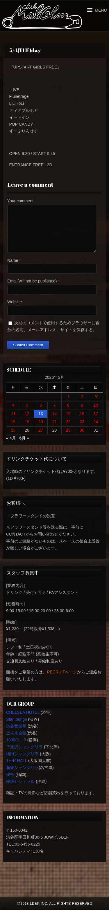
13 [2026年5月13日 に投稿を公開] (40, 413)
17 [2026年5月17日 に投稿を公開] (96, 413)
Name (12, 260)
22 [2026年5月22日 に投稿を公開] (68, 421)
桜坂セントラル (20, 781)
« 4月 (11, 438)
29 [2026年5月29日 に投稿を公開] (68, 430)
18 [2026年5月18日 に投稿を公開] (13, 421)
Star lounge (16, 719)
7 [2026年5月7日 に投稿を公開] (54, 405)
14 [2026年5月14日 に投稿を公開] (54, 413)
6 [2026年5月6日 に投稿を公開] (41, 405)
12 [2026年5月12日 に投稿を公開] (27, 413)
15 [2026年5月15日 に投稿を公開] (68, 413)
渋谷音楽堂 (16, 726)
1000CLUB (16, 740)
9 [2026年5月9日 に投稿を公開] (82, 405)
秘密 (10, 774)
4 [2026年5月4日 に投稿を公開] (13, 405)
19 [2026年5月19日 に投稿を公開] (27, 421)
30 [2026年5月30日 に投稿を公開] (82, 430)
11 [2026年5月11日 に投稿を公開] (13, 413)
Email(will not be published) (32, 281)
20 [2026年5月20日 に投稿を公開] (40, 421)
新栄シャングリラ (22, 767)
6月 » (24, 438)
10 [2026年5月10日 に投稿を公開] (96, 405)
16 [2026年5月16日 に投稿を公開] (82, 413)
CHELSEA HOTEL (23, 712)
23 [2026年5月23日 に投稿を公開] (82, 421)
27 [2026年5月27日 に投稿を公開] (40, 430)
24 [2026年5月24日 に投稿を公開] (96, 421)
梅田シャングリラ (22, 754)
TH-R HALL (16, 760)
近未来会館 (16, 733)
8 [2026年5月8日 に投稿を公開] (68, 405)
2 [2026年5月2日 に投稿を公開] (82, 396)
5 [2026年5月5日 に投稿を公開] (27, 405)
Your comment (20, 201)
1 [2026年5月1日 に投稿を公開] (68, 396)
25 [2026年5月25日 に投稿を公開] (13, 430)
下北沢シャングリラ (24, 747)
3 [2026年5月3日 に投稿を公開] (96, 396)
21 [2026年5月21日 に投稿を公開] (54, 421)
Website (14, 302)
